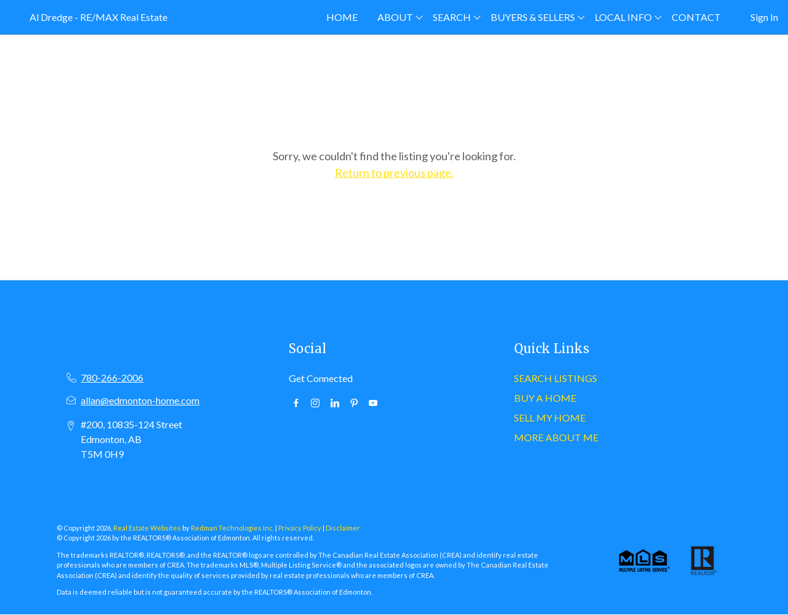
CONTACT (696, 17)
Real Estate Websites (147, 528)
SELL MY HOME (549, 417)
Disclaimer (343, 528)
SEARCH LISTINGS (555, 378)
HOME (342, 17)
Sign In (764, 17)
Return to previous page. (394, 172)
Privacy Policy (299, 528)
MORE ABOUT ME (556, 437)
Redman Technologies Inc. (233, 528)
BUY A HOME (545, 398)
